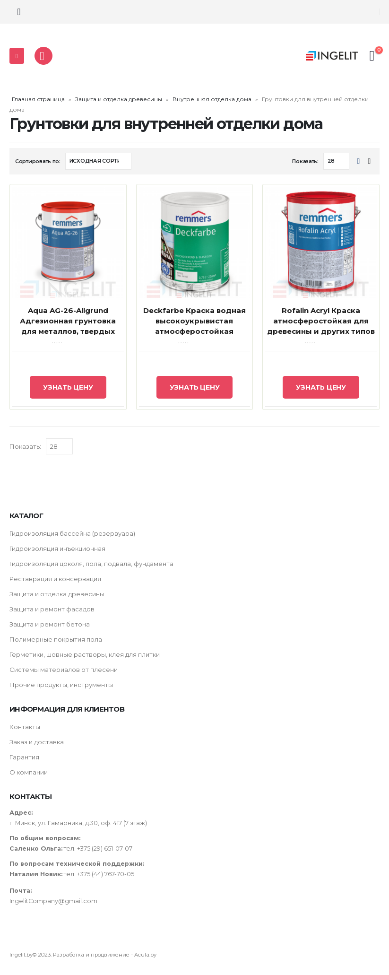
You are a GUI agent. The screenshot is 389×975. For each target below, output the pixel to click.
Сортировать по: (38, 161)
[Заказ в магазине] (98, 161)
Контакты (24, 727)
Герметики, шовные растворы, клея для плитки (84, 654)
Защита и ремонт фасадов (52, 609)
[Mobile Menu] (16, 56)
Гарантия (24, 757)
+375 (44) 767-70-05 (106, 874)
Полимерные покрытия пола (55, 639)
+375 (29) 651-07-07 (104, 848)
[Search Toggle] (18, 11)
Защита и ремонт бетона (49, 624)
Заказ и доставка (36, 742)
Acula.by (145, 954)
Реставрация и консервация (55, 579)
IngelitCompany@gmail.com (53, 901)
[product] (68, 242)
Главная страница (38, 99)
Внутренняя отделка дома (212, 99)
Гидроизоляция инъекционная (57, 548)
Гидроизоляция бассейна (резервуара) (72, 533)
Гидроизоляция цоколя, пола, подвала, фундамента (91, 563)
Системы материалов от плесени (63, 669)
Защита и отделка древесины (118, 99)
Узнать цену (68, 387)
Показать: (305, 161)
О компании (28, 772)
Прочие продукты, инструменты (61, 684)
